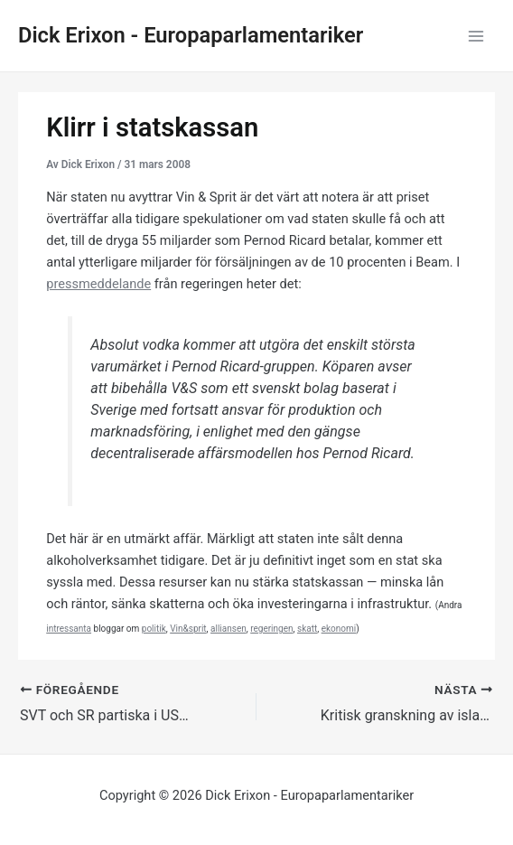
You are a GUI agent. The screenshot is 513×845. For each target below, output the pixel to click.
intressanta (68, 629)
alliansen (228, 629)
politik (154, 629)
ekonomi (339, 629)
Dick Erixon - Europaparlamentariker (190, 35)
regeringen (271, 629)
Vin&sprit (188, 629)
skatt (307, 629)
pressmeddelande (98, 284)
